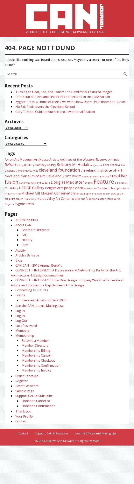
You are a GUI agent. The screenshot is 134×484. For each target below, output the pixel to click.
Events (20, 295)
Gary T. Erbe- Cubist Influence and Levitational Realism (55, 112)
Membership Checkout (38, 360)
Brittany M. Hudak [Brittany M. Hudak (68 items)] (73, 164)
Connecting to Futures (31, 290)
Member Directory (35, 345)
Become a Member (35, 340)
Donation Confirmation (38, 406)
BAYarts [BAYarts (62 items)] (11, 164)
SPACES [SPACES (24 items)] (115, 193)
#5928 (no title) (26, 220)
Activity (20, 250)
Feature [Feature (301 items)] (104, 181)
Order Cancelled (27, 376)
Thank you (23, 411)
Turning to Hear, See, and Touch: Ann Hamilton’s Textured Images (63, 92)
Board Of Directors (35, 230)
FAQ (24, 235)
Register (21, 381)
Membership (24, 335)
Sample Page (24, 391)
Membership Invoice (36, 370)
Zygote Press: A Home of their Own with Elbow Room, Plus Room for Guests (70, 102)
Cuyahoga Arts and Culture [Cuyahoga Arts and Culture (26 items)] (34, 182)
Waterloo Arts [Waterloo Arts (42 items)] (82, 198)
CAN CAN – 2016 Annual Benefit (38, 265)
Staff (25, 245)
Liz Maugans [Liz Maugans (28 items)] (115, 188)
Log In (20, 311)
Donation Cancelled (36, 401)
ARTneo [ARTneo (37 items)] (113, 159)
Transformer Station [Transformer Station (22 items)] (35, 198)
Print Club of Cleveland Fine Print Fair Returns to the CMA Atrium (62, 97)
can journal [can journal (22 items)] (96, 165)
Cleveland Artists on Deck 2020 (44, 300)
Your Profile (24, 416)
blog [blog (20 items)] (21, 165)
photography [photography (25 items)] (83, 193)
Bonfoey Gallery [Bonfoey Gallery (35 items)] (45, 165)
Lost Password (26, 326)
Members (22, 330)
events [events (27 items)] (89, 182)
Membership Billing (36, 350)
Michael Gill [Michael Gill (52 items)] (30, 193)
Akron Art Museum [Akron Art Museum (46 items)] (19, 159)
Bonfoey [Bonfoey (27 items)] (29, 165)
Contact (21, 421)
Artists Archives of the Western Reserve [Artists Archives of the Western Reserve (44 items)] (78, 159)
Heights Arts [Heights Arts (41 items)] (54, 188)
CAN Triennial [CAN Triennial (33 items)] (111, 165)
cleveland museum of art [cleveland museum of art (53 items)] (25, 176)
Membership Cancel (36, 355)
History (27, 240)
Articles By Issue (27, 255)
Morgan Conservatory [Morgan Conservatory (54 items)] (58, 193)
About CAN (23, 225)
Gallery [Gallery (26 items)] (14, 188)
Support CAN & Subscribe (34, 396)
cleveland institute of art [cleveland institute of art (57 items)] (101, 170)
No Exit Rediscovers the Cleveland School (45, 107)
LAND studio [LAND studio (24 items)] (100, 188)
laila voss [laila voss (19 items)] (88, 188)
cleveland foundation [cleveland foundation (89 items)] (59, 170)
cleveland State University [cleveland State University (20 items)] (95, 176)
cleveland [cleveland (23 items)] (10, 170)
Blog (18, 260)
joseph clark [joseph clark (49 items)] (73, 188)
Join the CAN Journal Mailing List (39, 305)
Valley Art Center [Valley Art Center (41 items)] (59, 198)
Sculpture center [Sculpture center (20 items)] (101, 193)
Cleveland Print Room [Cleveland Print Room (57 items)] (63, 176)
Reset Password (27, 386)
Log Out (21, 320)
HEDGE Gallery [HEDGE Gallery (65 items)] (31, 187)
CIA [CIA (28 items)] (123, 165)
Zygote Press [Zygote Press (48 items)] (24, 203)
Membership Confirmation (41, 365)
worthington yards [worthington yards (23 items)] (102, 198)
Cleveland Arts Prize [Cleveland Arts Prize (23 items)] (27, 170)
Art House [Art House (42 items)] (41, 159)
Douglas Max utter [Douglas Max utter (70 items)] (67, 182)
